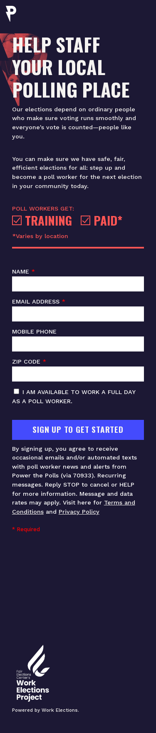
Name (78, 279)
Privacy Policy (79, 511)
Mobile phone (78, 339)
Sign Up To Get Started (78, 429)
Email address (78, 309)
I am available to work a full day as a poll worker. (73, 396)
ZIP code (78, 370)
